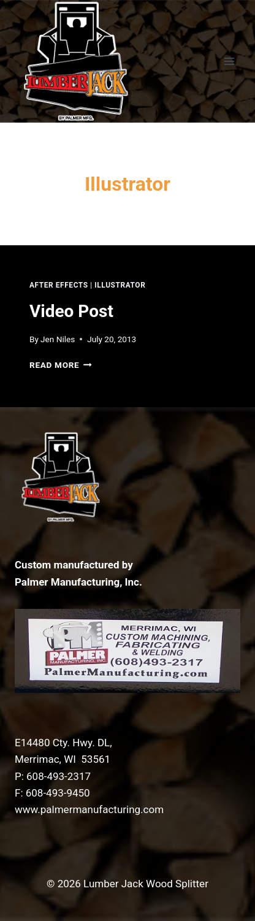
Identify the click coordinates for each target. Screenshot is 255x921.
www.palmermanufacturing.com (89, 809)
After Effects (58, 285)
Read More (60, 365)
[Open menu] (229, 61)
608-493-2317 (58, 776)
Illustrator (119, 285)
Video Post (71, 311)
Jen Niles (57, 339)
